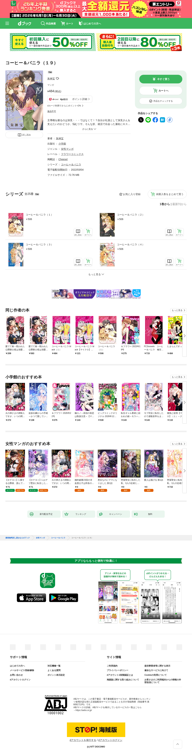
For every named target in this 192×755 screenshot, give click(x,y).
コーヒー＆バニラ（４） (131, 244)
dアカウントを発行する (83, 740)
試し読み (26, 135)
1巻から (165, 204)
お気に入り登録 (132, 194)
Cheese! (63, 159)
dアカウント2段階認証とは (120, 675)
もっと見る (177, 310)
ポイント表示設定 (56, 675)
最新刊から (179, 204)
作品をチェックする (163, 101)
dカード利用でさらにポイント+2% (64, 105)
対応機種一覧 (54, 666)
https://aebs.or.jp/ (84, 710)
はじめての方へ (17, 666)
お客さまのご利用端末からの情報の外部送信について (162, 681)
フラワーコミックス (72, 154)
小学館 (62, 143)
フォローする (57, 78)
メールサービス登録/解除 (22, 670)
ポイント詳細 (79, 99)
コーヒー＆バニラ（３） (39, 244)
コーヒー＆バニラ (71, 164)
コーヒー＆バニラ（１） (39, 214)
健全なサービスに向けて (156, 670)
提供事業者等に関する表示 (157, 666)
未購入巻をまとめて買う (170, 194)
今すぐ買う (163, 79)
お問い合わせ (16, 675)
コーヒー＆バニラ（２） (131, 214)
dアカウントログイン (20, 679)
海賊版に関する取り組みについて (123, 679)
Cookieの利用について (155, 675)
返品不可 (51, 111)
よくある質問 (54, 670)
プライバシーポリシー (117, 670)
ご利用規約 (112, 666)
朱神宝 (51, 78)
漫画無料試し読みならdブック (17, 538)
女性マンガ (67, 148)
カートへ (163, 90)
